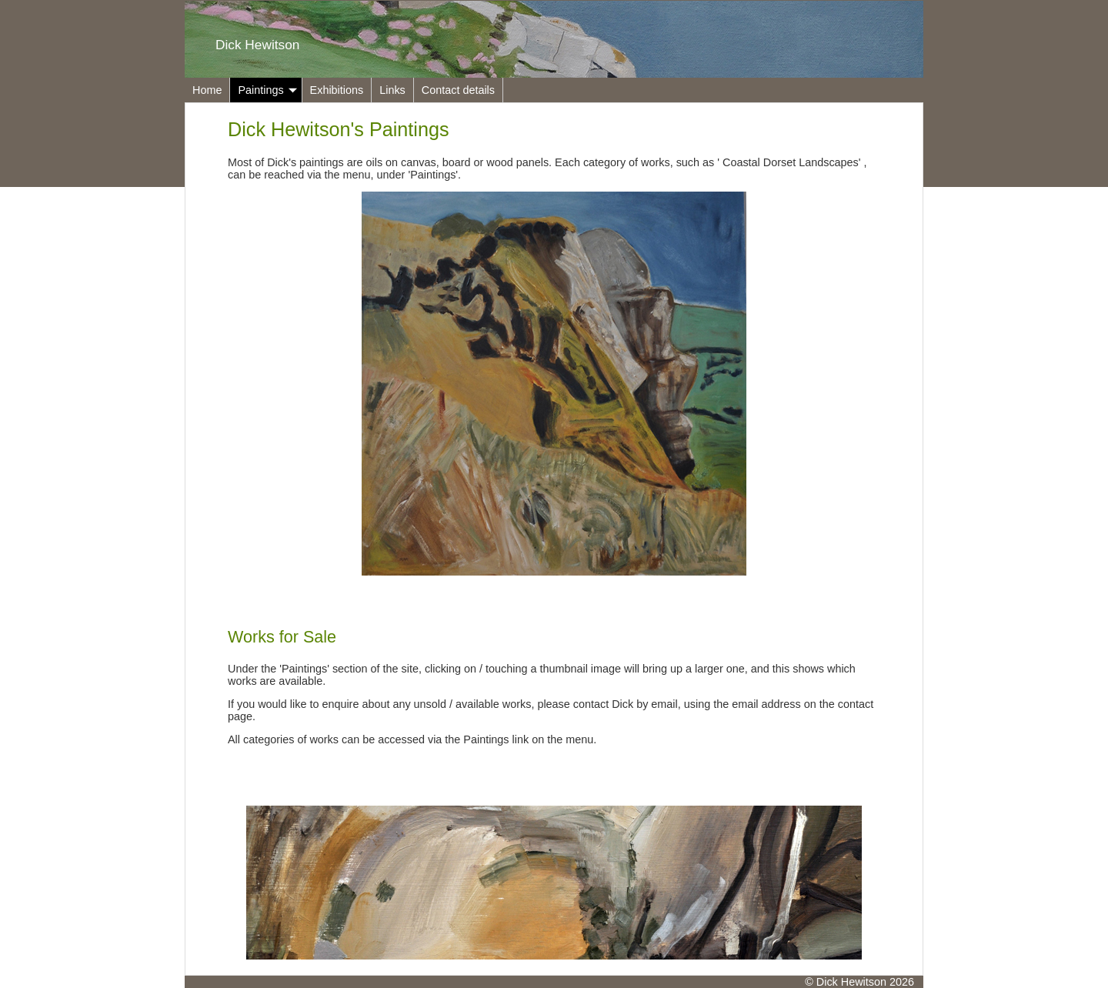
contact (855, 704)
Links (392, 90)
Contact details (458, 90)
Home (207, 90)
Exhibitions (337, 90)
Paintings (267, 90)
